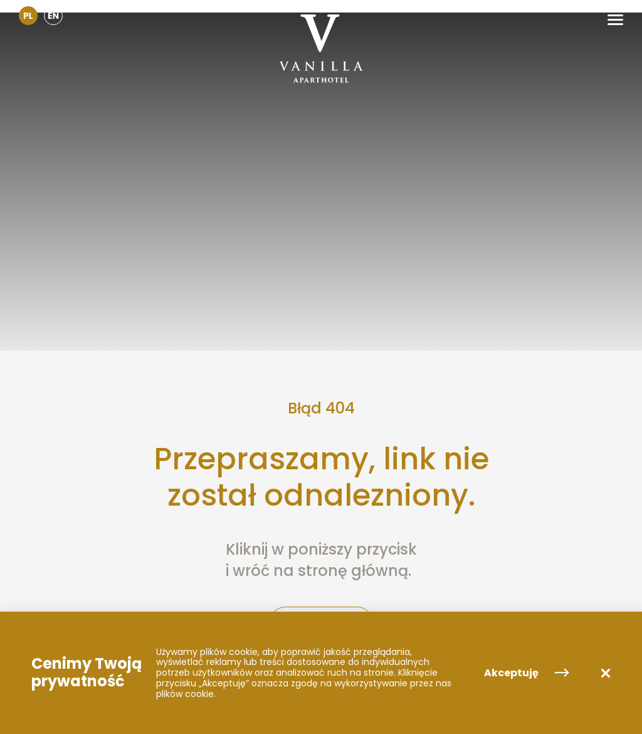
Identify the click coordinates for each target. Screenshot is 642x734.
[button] (615, 19)
